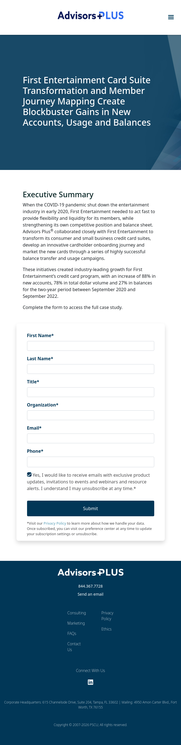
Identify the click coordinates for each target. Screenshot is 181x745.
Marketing (74, 623)
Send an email (90, 594)
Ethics (106, 629)
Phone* (35, 451)
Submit (90, 508)
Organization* (43, 405)
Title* (33, 382)
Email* (34, 428)
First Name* (40, 335)
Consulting (74, 612)
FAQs (71, 633)
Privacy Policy (55, 523)
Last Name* (40, 359)
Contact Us (74, 646)
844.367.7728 (90, 586)
